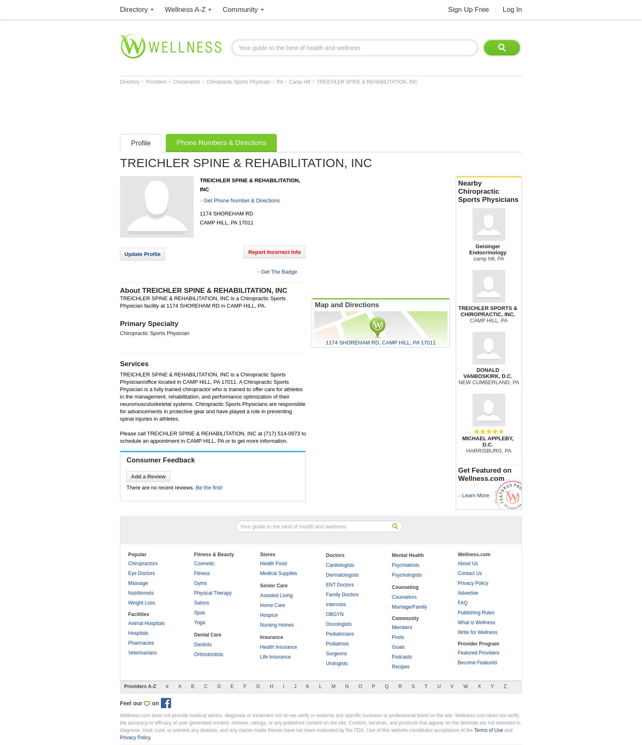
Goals (398, 647)
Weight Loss (141, 603)
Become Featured (477, 663)
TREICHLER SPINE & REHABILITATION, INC (366, 82)
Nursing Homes (277, 625)
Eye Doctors (141, 573)
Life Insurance (275, 657)
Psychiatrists (405, 565)
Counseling (405, 587)
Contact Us (470, 573)
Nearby (489, 191)
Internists (336, 604)
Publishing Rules (476, 613)
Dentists (203, 645)
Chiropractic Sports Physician (239, 82)
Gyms (200, 583)
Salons (201, 603)
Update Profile (142, 254)
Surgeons (336, 654)
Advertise (468, 593)
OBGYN (335, 614)
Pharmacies (141, 643)
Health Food (273, 563)
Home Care (272, 605)
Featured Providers (479, 653)
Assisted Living (276, 595)
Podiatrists (337, 644)
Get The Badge (279, 272)
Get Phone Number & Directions (241, 200)
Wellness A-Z (185, 10)
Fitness (202, 573)
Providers (157, 82)
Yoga (199, 622)
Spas (199, 613)
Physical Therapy (213, 593)
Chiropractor (187, 82)
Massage (138, 583)
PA (280, 82)
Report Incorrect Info (274, 252)
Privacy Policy (473, 583)
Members (402, 627)
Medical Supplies (278, 573)
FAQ (463, 603)
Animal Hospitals (146, 623)
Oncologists (339, 624)
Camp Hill (300, 82)
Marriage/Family (409, 607)
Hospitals (138, 633)
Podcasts (402, 657)
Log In (512, 10)
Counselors (404, 597)
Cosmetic (204, 563)
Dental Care (208, 635)
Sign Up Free (468, 10)
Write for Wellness (477, 632)
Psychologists (407, 575)
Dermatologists (342, 575)
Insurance (271, 637)
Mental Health (408, 555)
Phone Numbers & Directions (221, 143)
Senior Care (273, 586)
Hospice (269, 615)
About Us (468, 563)
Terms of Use (488, 730)
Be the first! (209, 488)
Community (240, 10)
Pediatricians (340, 634)
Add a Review (148, 476)
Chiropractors (143, 563)
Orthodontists (208, 654)
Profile (141, 143)
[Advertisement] (269, 107)
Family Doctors (342, 595)
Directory (134, 10)
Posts (398, 637)
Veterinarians (142, 653)
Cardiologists (340, 565)
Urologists (337, 663)
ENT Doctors (340, 585)
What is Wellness (476, 622)
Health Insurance (278, 647)
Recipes (400, 667)
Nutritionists (141, 593)
